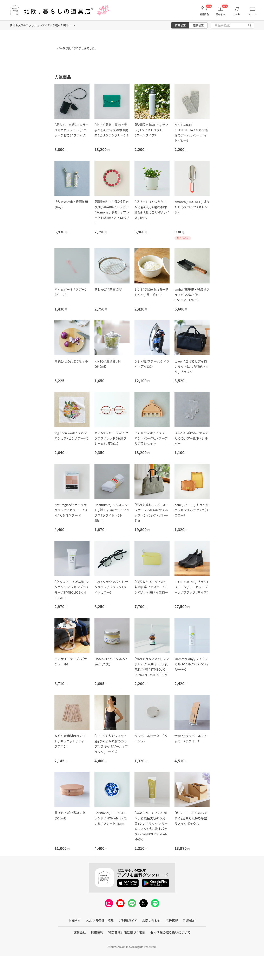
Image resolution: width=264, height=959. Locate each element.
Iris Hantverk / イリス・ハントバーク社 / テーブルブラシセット (151, 438)
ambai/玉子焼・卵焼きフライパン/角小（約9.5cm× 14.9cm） (192, 294)
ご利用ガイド (128, 920)
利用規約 (189, 920)
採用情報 (97, 932)
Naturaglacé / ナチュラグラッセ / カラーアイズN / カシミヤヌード (71, 510)
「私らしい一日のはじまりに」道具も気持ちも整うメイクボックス (190, 818)
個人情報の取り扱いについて (170, 932)
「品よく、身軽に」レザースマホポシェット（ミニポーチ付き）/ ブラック (71, 129)
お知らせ (75, 920)
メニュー (252, 14)
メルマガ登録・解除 (100, 920)
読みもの (220, 14)
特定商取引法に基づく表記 (126, 932)
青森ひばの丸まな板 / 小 (71, 361)
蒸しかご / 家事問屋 (108, 289)
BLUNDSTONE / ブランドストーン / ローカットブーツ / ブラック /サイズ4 (192, 587)
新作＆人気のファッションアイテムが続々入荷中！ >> (42, 25)
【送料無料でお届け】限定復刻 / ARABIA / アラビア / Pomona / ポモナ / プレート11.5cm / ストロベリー (111, 212)
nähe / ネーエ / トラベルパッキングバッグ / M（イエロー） (191, 510)
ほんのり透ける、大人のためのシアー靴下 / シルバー (191, 438)
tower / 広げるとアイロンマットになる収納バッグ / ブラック (191, 366)
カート (236, 14)
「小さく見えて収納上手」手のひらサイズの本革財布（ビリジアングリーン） (111, 129)
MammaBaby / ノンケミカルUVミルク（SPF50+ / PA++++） (191, 664)
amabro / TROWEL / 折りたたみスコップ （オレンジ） (192, 206)
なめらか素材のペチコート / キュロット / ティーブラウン (71, 741)
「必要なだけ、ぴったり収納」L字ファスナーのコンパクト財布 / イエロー (151, 587)
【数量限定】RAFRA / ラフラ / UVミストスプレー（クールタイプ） (151, 129)
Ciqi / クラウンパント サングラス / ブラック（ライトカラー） (111, 587)
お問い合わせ (151, 920)
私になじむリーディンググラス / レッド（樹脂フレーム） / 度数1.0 (111, 438)
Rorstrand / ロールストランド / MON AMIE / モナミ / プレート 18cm (110, 818)
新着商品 (204, 14)
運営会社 (80, 932)
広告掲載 (172, 920)
